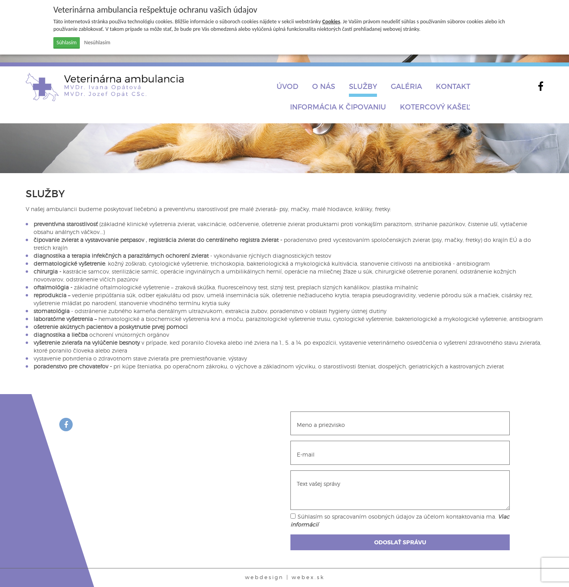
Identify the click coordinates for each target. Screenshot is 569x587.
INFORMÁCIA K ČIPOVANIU (338, 106)
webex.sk (308, 577)
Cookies (331, 21)
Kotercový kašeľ (435, 106)
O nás (323, 86)
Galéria (406, 86)
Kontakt (453, 86)
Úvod (287, 86)
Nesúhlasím (97, 42)
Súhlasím (67, 42)
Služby (363, 86)
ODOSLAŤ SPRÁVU (400, 542)
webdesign (264, 577)
